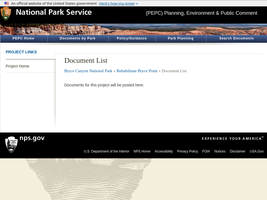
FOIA (206, 151)
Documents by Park (78, 38)
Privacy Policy (187, 151)
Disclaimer (237, 151)
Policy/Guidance (132, 38)
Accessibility (164, 151)
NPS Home (142, 151)
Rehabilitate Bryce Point (136, 71)
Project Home (17, 66)
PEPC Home (23, 38)
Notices (220, 151)
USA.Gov (257, 151)
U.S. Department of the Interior (106, 151)
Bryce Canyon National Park (88, 71)
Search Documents (236, 38)
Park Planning (181, 38)
